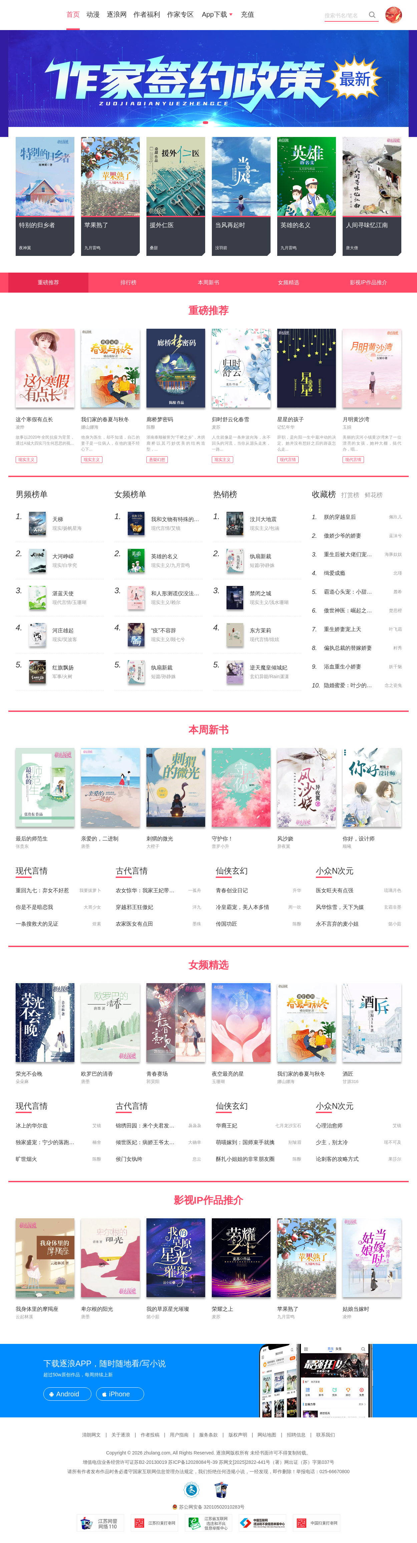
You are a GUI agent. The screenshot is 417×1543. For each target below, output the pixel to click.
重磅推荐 (48, 282)
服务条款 (208, 1434)
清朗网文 (91, 1434)
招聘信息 (296, 1434)
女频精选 (288, 282)
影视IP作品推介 (368, 282)
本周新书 (208, 282)
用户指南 (179, 1434)
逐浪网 (117, 14)
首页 (73, 14)
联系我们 (325, 1434)
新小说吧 (35, 15)
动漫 (93, 14)
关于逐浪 (120, 1434)
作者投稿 (150, 1434)
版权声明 (238, 1434)
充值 (247, 14)
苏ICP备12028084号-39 (193, 1462)
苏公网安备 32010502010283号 (212, 1507)
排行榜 (128, 282)
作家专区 (180, 14)
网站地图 (267, 1434)
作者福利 (146, 14)
